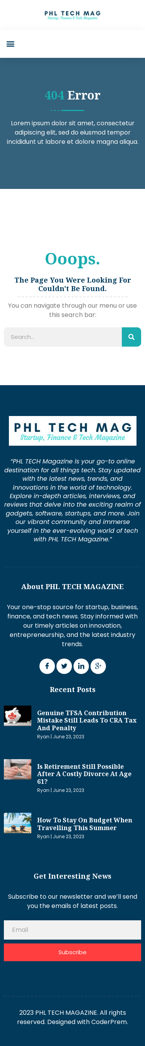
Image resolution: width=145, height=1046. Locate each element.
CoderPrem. (109, 1021)
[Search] (131, 337)
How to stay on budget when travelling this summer (84, 824)
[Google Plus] (98, 666)
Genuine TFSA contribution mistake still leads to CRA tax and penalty (86, 720)
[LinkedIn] (81, 666)
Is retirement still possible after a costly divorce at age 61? (84, 774)
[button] (10, 43)
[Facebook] (47, 666)
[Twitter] (64, 666)
